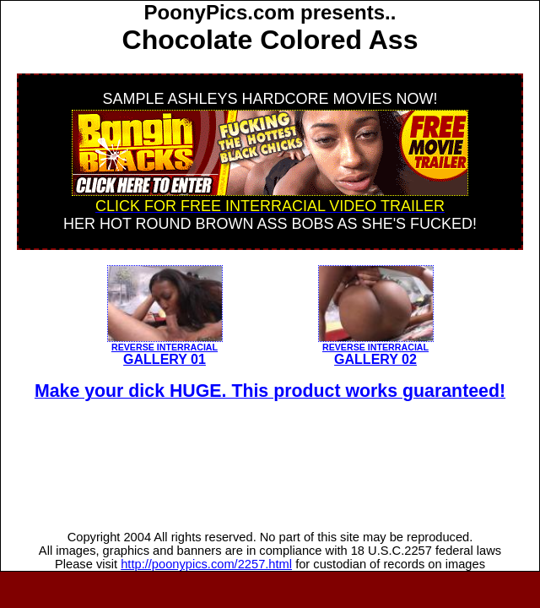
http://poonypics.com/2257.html (206, 564)
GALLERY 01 (165, 350)
